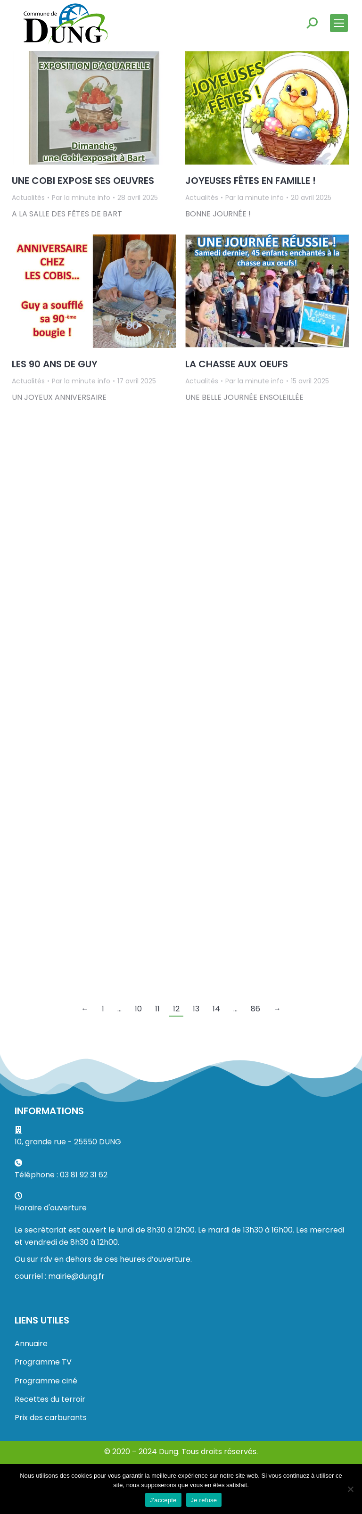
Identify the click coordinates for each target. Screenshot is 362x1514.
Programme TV (43, 1362)
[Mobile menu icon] (339, 23)
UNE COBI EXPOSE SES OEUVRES (83, 180)
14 (216, 1008)
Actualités (28, 197)
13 (196, 1008)
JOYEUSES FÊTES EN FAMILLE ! (250, 180)
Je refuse (204, 1500)
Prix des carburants (51, 1417)
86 (255, 1008)
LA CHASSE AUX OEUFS (236, 364)
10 (138, 1008)
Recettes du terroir (50, 1399)
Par (81, 197)
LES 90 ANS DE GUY (55, 364)
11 (157, 1008)
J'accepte (163, 1500)
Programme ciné (46, 1380)
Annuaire (31, 1343)
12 (176, 1008)
